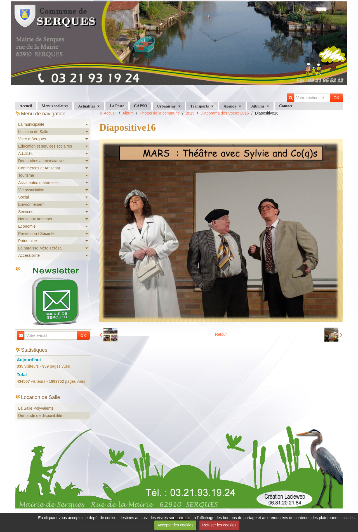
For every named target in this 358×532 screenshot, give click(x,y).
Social (23, 197)
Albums (257, 106)
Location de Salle (33, 131)
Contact (285, 106)
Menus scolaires (55, 106)
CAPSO (140, 106)
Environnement (31, 204)
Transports (199, 106)
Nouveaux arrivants (35, 219)
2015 (190, 113)
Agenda (229, 106)
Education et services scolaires (45, 146)
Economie (27, 226)
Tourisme (26, 175)
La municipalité (31, 124)
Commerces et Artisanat (39, 168)
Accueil (26, 106)
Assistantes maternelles (39, 182)
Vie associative (31, 190)
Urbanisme (166, 106)
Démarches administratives (41, 160)
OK (336, 97)
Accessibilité (29, 255)
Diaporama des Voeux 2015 (225, 113)
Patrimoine (27, 241)
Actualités (86, 106)
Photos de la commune (160, 113)
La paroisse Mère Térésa (40, 248)
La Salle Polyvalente (36, 408)
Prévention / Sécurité (36, 233)
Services (25, 211)
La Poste (117, 106)
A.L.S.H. (25, 153)
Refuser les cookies (219, 525)
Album (128, 113)
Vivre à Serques (32, 139)
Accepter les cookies (175, 525)
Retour (221, 334)
